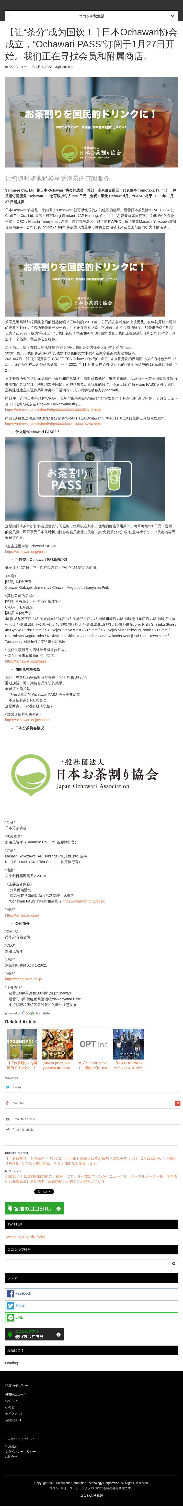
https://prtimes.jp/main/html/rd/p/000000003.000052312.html (53, 410)
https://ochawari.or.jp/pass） (85, 901)
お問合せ (11, 1457)
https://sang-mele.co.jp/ (23, 979)
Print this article (19, 1129)
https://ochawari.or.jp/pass (26, 552)
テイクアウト (14, 1413)
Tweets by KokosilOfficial (25, 1237)
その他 (9, 1407)
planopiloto (65, 67)
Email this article (20, 1119)
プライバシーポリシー (21, 1451)
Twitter (17, 1087)
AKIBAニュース (19, 67)
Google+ (19, 1103)
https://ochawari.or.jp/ (22, 915)
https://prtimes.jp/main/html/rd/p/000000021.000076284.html (53, 424)
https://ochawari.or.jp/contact (27, 720)
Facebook (19, 1293)
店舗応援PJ (13, 1420)
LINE (15, 1318)
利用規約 (11, 1446)
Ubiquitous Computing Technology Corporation (87, 1483)
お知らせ (11, 1401)
